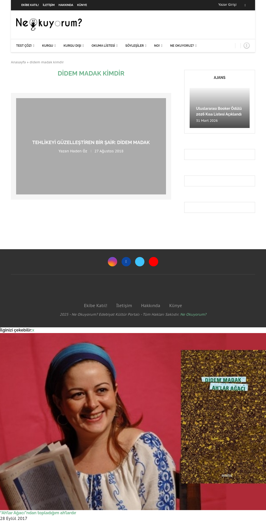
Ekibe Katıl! (30, 5)
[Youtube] (153, 261)
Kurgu (47, 46)
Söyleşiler (134, 46)
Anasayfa (18, 62)
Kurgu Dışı (72, 46)
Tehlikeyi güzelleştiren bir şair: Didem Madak (91, 142)
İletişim (49, 5)
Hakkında (65, 5)
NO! (157, 46)
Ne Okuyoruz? (182, 46)
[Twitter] (139, 261)
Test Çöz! (24, 46)
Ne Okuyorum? (193, 314)
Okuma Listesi (103, 46)
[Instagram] (112, 261)
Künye (82, 5)
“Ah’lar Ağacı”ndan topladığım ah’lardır (38, 512)
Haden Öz (78, 151)
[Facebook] (245, 5)
